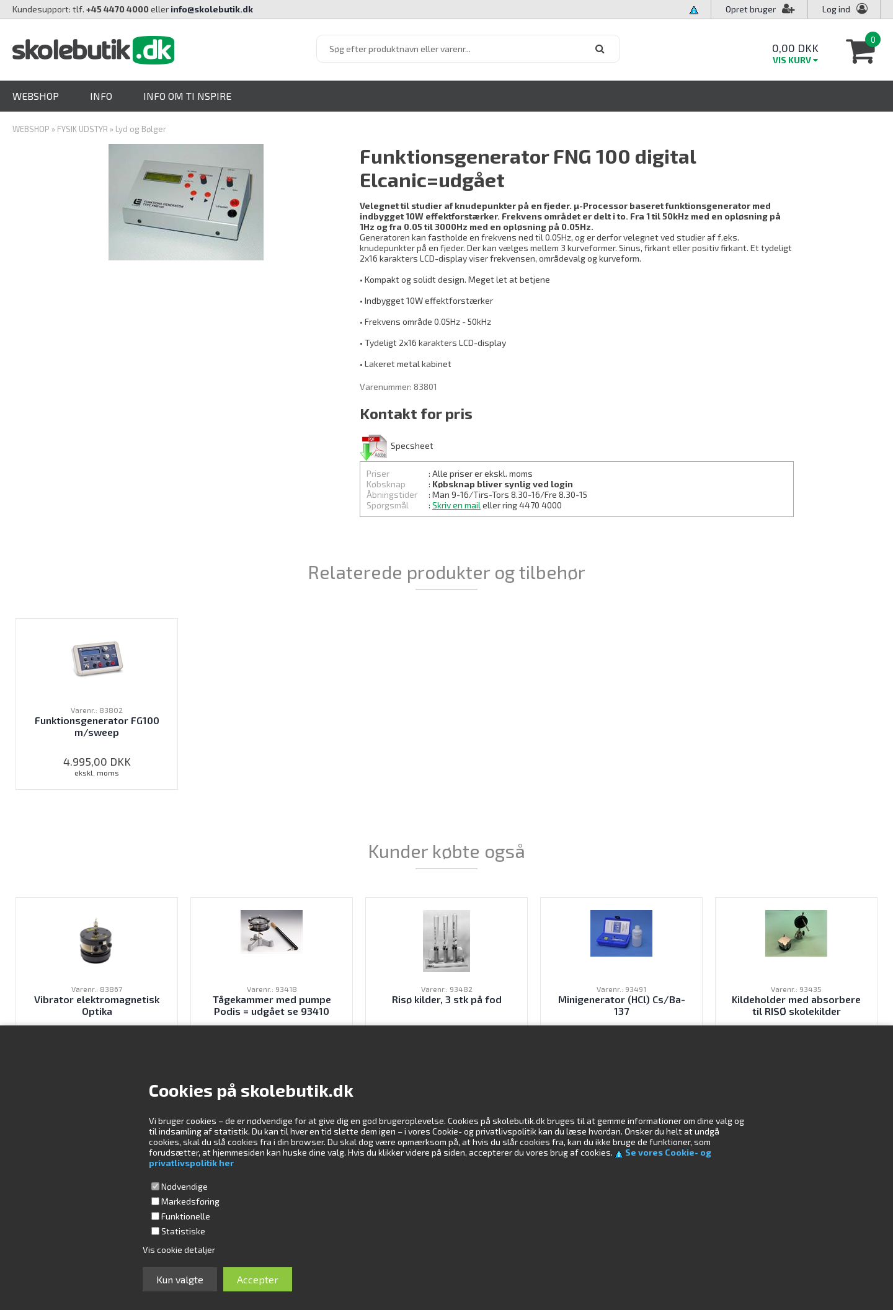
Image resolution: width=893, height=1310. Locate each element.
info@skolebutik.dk (212, 9)
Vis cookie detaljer (179, 1249)
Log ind (836, 9)
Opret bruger (760, 9)
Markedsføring (190, 1201)
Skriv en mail (456, 505)
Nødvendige (184, 1186)
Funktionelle (185, 1216)
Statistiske (183, 1231)
